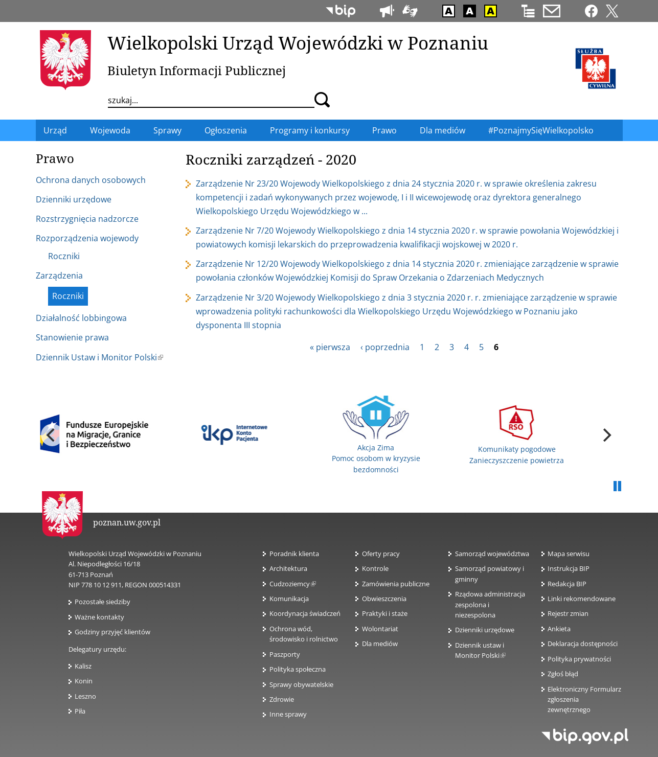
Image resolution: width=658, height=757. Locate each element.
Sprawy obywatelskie (301, 684)
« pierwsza (330, 347)
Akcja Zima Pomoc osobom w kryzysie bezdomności (376, 435)
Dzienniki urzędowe (484, 629)
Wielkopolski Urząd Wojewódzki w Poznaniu (297, 42)
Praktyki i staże (384, 613)
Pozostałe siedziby (102, 601)
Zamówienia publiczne (395, 583)
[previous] (52, 435)
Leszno (85, 696)
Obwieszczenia (384, 598)
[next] (606, 435)
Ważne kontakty (99, 617)
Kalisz (83, 666)
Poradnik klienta (294, 553)
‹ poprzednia (385, 347)
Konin (84, 680)
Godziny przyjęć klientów (112, 631)
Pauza (617, 486)
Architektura (288, 568)
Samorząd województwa (492, 553)
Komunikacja (289, 598)
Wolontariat (380, 628)
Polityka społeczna (297, 669)
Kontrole (375, 568)
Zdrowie (281, 699)
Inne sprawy (288, 714)
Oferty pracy (381, 553)
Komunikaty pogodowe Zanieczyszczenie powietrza (516, 435)
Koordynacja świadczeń (305, 613)
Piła (80, 711)
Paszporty (284, 654)
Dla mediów (380, 643)
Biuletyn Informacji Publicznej (196, 70)
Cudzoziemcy (292, 583)
